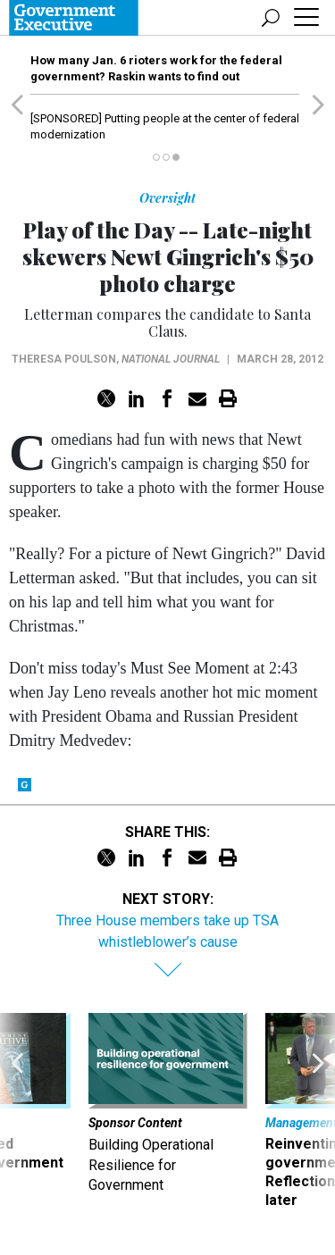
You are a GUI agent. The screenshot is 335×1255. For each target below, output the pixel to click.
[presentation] (17, 1111)
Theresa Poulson (64, 359)
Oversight (167, 197)
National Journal (170, 359)
